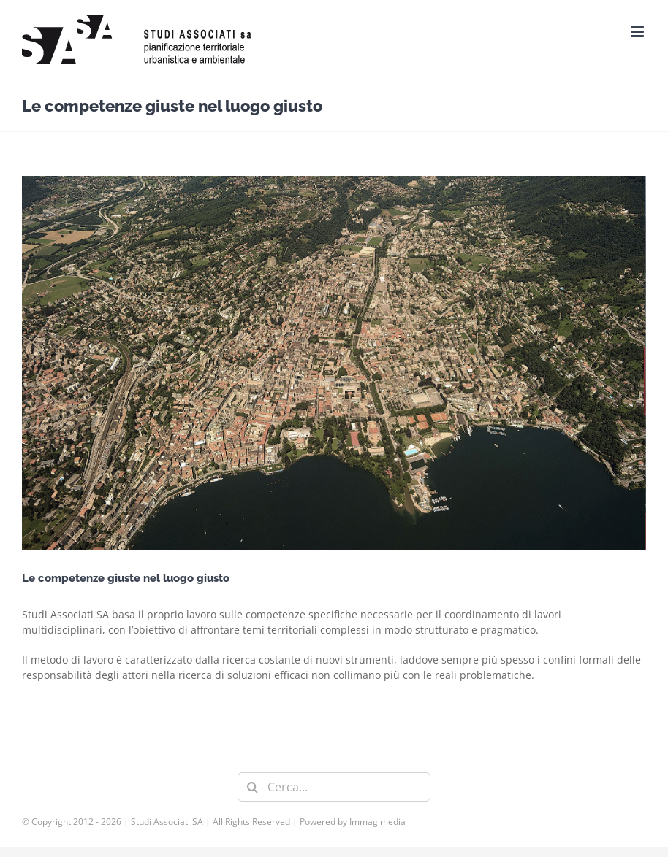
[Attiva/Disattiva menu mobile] (638, 31)
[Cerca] (252, 787)
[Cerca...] (334, 787)
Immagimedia (377, 821)
